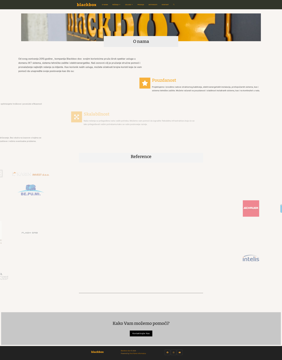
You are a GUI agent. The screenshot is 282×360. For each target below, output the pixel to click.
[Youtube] (179, 352)
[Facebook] (167, 352)
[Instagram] (173, 352)
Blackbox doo (125, 351)
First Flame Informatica (138, 353)
